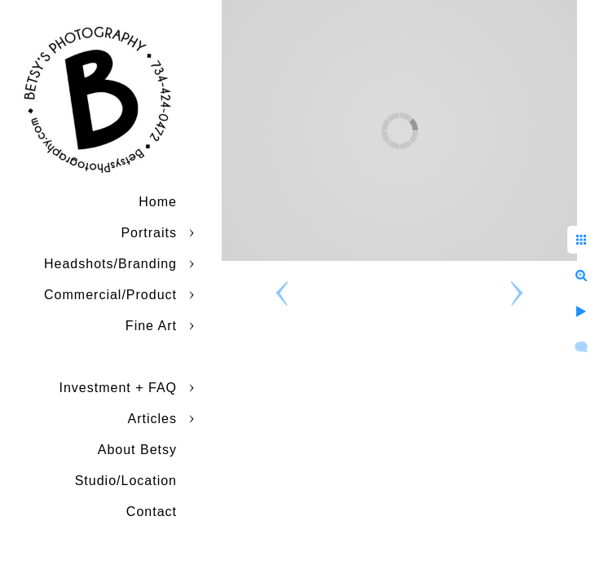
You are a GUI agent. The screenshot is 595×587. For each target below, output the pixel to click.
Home (158, 202)
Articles (152, 419)
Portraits (149, 233)
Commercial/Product (110, 295)
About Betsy (137, 450)
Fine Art (151, 326)
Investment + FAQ (119, 388)
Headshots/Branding (110, 264)
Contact (151, 512)
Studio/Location (126, 481)
